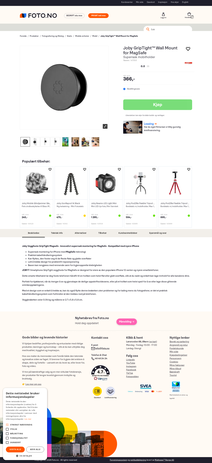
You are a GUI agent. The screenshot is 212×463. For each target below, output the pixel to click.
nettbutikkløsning (138, 460)
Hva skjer (175, 2)
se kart (153, 341)
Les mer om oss (33, 384)
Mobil (94, 36)
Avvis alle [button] (35, 449)
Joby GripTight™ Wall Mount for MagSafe (119, 36)
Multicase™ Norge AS (164, 460)
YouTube (130, 363)
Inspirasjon (162, 2)
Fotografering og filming (53, 36)
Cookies (174, 362)
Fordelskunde (177, 348)
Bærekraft (175, 372)
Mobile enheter (82, 36)
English (185, 2)
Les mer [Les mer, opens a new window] (27, 419)
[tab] (33, 233)
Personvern (175, 358)
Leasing (149, 124)
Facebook (131, 369)
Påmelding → (126, 321)
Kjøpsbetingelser (178, 355)
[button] (105, 373)
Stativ (69, 36)
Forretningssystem (118, 460)
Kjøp (157, 104)
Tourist (173, 375)
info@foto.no (102, 348)
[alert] (25, 424)
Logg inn (163, 14)
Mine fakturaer (177, 365)
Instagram (131, 366)
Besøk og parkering (179, 341)
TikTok (129, 373)
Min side (139, 2)
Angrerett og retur (179, 345)
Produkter (34, 36)
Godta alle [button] (15, 449)
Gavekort (151, 2)
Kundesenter (127, 2)
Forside (23, 36)
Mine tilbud (175, 368)
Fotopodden (132, 376)
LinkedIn (130, 359)
